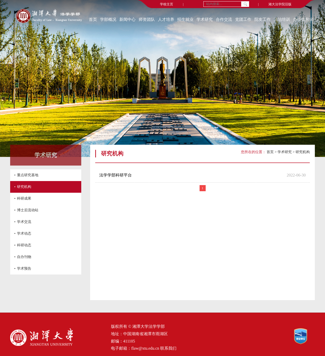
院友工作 (262, 19)
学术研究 (205, 19)
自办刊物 (24, 257)
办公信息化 (303, 19)
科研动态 (24, 245)
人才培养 (166, 19)
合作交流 (224, 19)
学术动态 (24, 233)
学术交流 (24, 222)
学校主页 (166, 4)
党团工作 (243, 19)
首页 (93, 19)
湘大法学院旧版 (279, 4)
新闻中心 (127, 19)
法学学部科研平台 (115, 175)
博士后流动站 (27, 210)
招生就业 (185, 19)
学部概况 (108, 19)
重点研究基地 (27, 175)
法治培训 (282, 19)
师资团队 (147, 19)
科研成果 (24, 198)
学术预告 (24, 268)
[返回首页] (49, 16)
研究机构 (24, 187)
